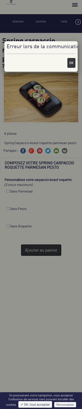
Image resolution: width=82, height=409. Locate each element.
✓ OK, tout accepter (35, 404)
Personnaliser (65, 404)
